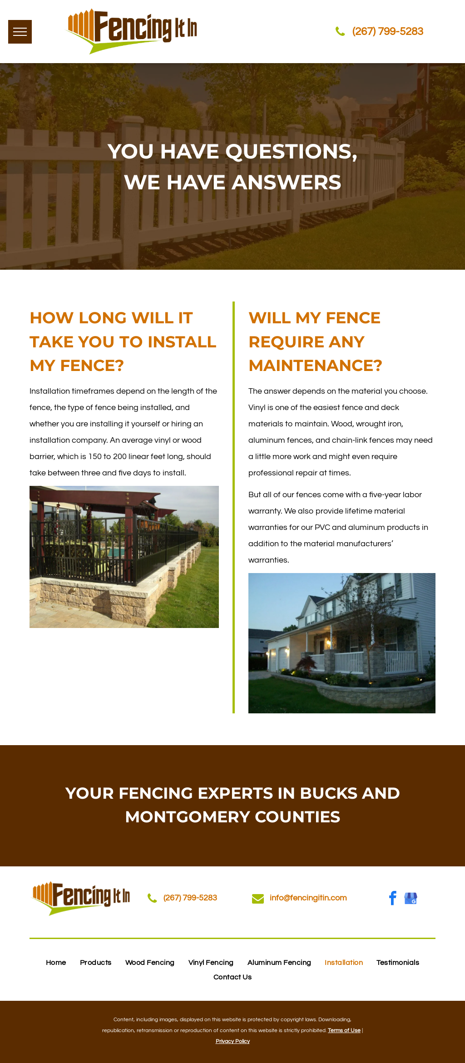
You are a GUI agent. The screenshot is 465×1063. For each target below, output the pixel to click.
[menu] (20, 32)
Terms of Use (344, 1030)
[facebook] (392, 899)
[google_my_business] (410, 899)
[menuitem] (56, 962)
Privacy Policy (233, 1041)
